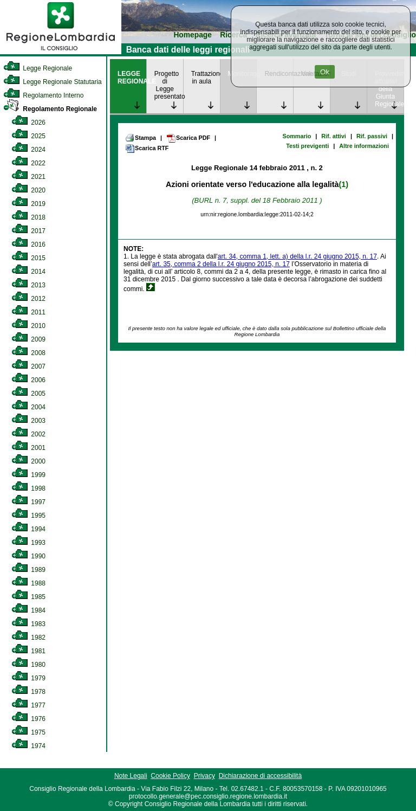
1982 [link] (28, 637)
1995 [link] (28, 515)
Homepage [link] (192, 35)
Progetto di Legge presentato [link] (168, 85)
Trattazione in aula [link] (205, 77)
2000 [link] (28, 461)
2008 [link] (28, 353)
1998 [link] (28, 488)
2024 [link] (28, 149)
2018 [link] (28, 217)
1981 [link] (28, 651)
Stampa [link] (140, 138)
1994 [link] (28, 529)
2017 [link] (28, 231)
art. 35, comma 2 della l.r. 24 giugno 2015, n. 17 (221, 264)
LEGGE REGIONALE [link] (132, 77)
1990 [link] (28, 556)
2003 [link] (28, 420)
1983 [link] (28, 624)
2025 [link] (28, 136)
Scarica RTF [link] (146, 148)
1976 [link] (28, 719)
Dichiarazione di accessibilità (260, 776)
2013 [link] (28, 285)
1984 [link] (28, 610)
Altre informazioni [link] (364, 146)
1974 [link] (28, 746)
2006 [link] (28, 380)
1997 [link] (28, 502)
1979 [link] (28, 678)
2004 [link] (28, 407)
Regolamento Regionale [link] (50, 109)
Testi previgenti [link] (307, 146)
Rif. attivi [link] (333, 136)
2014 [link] (28, 271)
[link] (60, 52)
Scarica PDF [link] (188, 138)
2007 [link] (28, 366)
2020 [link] (28, 190)
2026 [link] (28, 122)
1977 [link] (28, 705)
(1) (343, 184)
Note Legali (130, 776)
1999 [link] (28, 475)
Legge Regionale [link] (37, 68)
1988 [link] (28, 583)
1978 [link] (28, 692)
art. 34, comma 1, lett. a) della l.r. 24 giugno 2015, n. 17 (297, 256)
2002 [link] (28, 434)
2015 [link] (28, 258)
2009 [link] (28, 339)
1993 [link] (28, 542)
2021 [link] (28, 177)
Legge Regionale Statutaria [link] (52, 82)
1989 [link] (28, 570)
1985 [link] (28, 597)
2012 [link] (28, 298)
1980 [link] (28, 664)
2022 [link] (28, 163)
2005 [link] (28, 393)
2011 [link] (28, 312)
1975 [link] (28, 732)
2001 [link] (28, 448)
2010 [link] (28, 326)
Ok (324, 72)
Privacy (204, 776)
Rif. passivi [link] (371, 136)
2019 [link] (28, 204)
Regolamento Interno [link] (43, 95)
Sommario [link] (296, 136)
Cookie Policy (170, 776)
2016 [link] (28, 244)
